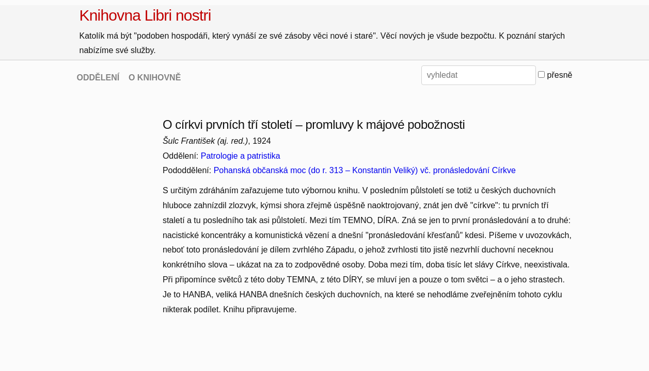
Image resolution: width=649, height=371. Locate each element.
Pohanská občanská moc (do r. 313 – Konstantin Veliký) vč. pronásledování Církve (365, 170)
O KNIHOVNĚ (155, 77)
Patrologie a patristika (240, 155)
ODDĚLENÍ (98, 77)
